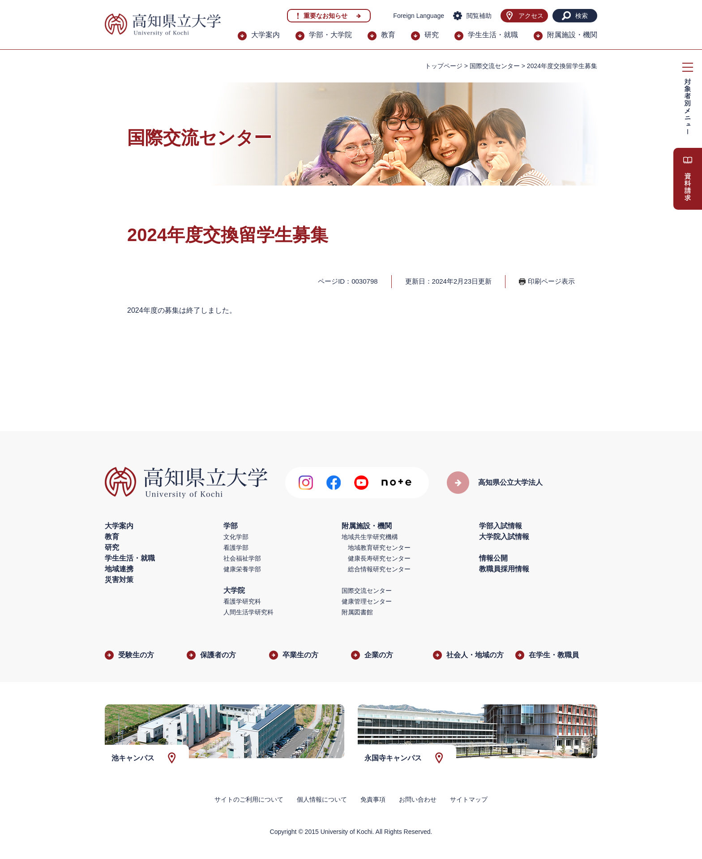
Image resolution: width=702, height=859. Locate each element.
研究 (431, 35)
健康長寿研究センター (379, 558)
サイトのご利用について (248, 799)
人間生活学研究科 (248, 612)
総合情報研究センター (379, 569)
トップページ (443, 65)
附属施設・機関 (572, 35)
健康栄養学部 (242, 569)
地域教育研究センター (379, 547)
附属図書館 (357, 612)
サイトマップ (469, 799)
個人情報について (322, 799)
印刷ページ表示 (551, 281)
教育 (388, 35)
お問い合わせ (418, 799)
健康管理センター (367, 601)
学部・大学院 (330, 35)
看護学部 (235, 547)
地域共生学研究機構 (370, 536)
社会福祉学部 (242, 558)
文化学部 (235, 536)
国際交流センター (495, 65)
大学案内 (265, 35)
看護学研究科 (242, 601)
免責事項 (372, 799)
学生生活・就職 (493, 35)
